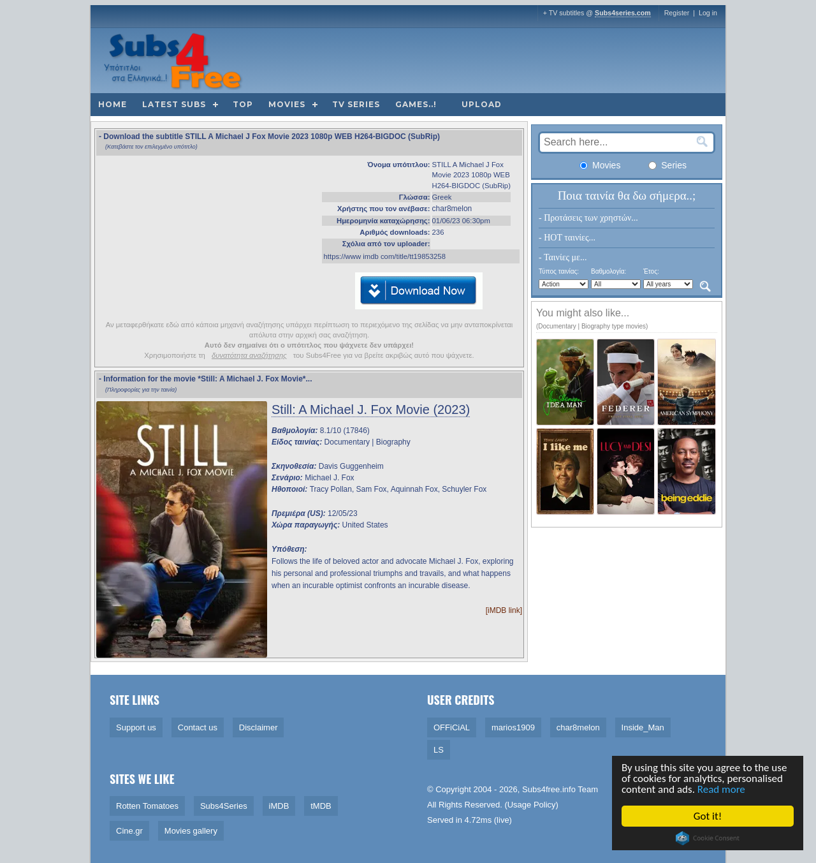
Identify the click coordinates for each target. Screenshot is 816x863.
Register (677, 13)
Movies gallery (190, 831)
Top (243, 104)
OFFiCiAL (451, 727)
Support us (136, 727)
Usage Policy (531, 804)
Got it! (708, 816)
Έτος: (651, 271)
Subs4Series (223, 806)
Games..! (416, 104)
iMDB (279, 806)
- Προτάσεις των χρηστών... (588, 218)
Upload (482, 104)
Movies (286, 104)
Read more (722, 789)
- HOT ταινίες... (567, 237)
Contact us (197, 727)
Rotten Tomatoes (147, 806)
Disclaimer (258, 727)
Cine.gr (129, 831)
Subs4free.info (549, 789)
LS (438, 750)
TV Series (356, 104)
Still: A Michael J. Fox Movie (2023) (371, 409)
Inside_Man (643, 727)
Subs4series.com (623, 13)
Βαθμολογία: (608, 271)
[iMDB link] (504, 610)
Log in (708, 13)
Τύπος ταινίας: (559, 271)
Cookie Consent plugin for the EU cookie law (708, 838)
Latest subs (174, 104)
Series (667, 165)
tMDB (321, 806)
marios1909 (513, 727)
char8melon (452, 208)
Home (112, 104)
